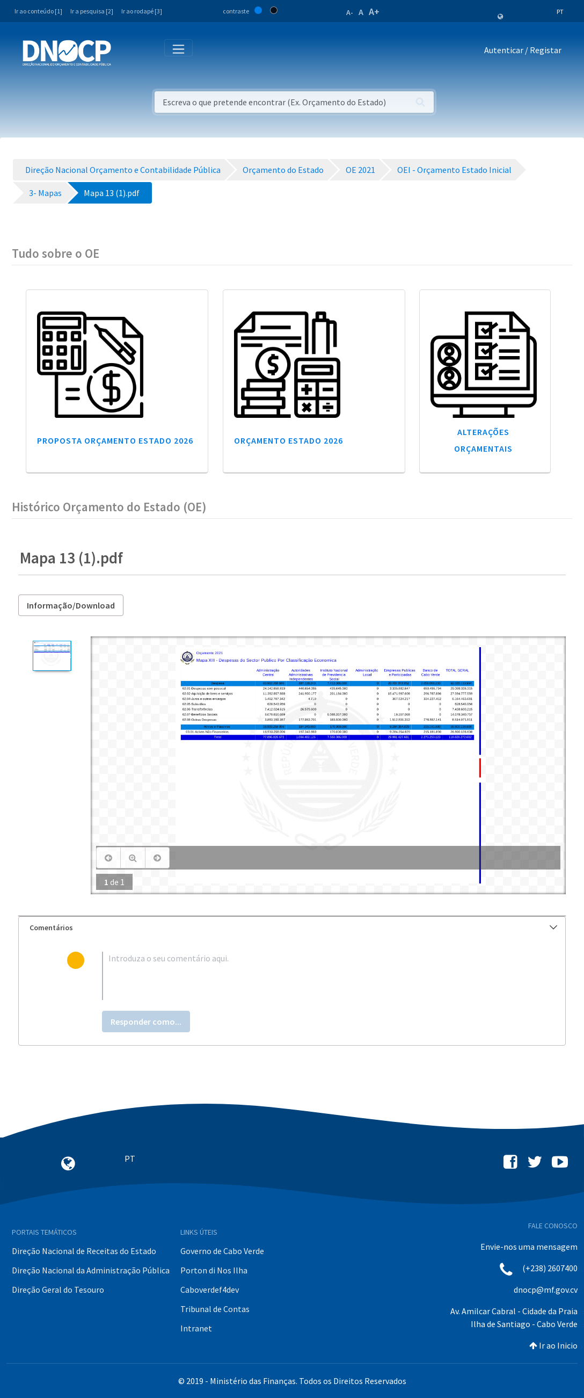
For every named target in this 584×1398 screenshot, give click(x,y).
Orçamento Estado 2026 (288, 440)
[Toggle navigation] (125, 52)
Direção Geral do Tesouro (58, 1289)
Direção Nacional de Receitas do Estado (84, 1250)
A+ (374, 11)
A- (349, 12)
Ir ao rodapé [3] (141, 11)
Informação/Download (71, 605)
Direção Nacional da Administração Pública (91, 1270)
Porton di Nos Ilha (213, 1270)
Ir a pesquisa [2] (91, 11)
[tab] (292, 928)
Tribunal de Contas (215, 1308)
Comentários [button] (293, 927)
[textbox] (309, 976)
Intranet (196, 1328)
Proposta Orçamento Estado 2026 (115, 440)
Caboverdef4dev (209, 1289)
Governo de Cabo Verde (222, 1250)
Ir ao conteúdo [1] (38, 11)
